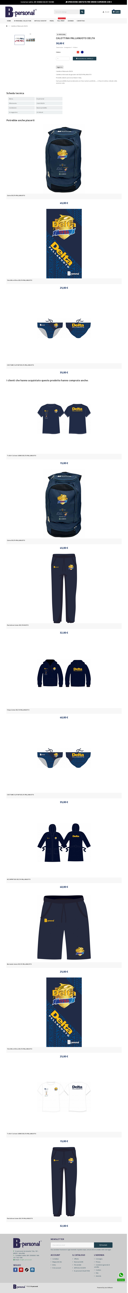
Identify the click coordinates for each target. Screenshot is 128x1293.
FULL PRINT (61, 20)
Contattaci (81, 20)
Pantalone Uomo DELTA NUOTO (18, 625)
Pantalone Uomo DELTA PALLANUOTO (20, 1218)
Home (9, 20)
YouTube (21, 1270)
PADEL (52, 20)
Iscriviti (103, 1245)
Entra (54, 1264)
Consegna (98, 1258)
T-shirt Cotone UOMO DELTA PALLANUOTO (21, 455)
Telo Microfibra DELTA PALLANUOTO (19, 280)
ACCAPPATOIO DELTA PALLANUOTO (18, 879)
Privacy (97, 1261)
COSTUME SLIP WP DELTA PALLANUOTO (20, 365)
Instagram (32, 1270)
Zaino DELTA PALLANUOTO (16, 195)
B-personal (61, 34)
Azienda (71, 20)
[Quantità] (63, 58)
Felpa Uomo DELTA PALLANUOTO (18, 710)
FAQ (96, 1273)
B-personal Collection (22, 20)
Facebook (15, 1270)
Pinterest (27, 1270)
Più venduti (77, 1264)
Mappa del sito (57, 1261)
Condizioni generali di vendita (102, 1265)
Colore (58, 52)
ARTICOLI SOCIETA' (40, 20)
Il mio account (56, 1267)
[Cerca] (69, 12)
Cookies (98, 1270)
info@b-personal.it (25, 1259)
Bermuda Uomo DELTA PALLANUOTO (19, 964)
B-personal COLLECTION (82, 1270)
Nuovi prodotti (78, 1261)
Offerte (76, 1258)
